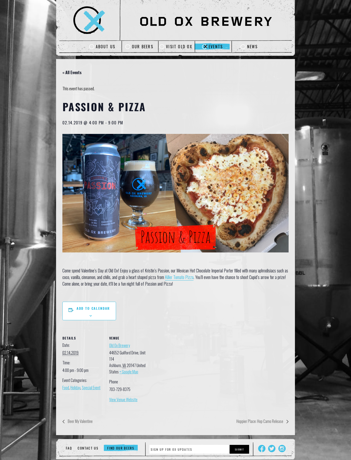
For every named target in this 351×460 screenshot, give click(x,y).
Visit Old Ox (179, 47)
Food (65, 387)
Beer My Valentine (80, 421)
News (252, 47)
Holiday (75, 387)
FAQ (69, 447)
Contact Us (88, 447)
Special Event (91, 387)
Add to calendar (93, 308)
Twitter (271, 448)
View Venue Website (123, 399)
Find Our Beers (120, 447)
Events (216, 47)
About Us (106, 47)
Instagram (282, 448)
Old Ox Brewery (119, 345)
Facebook (261, 448)
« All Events (72, 72)
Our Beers (142, 47)
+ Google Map (128, 372)
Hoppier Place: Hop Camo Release (260, 421)
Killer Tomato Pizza (179, 277)
